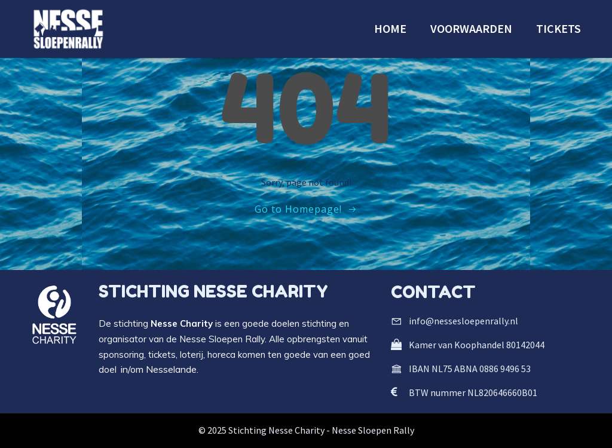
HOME (390, 28)
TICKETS (558, 28)
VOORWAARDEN (471, 28)
